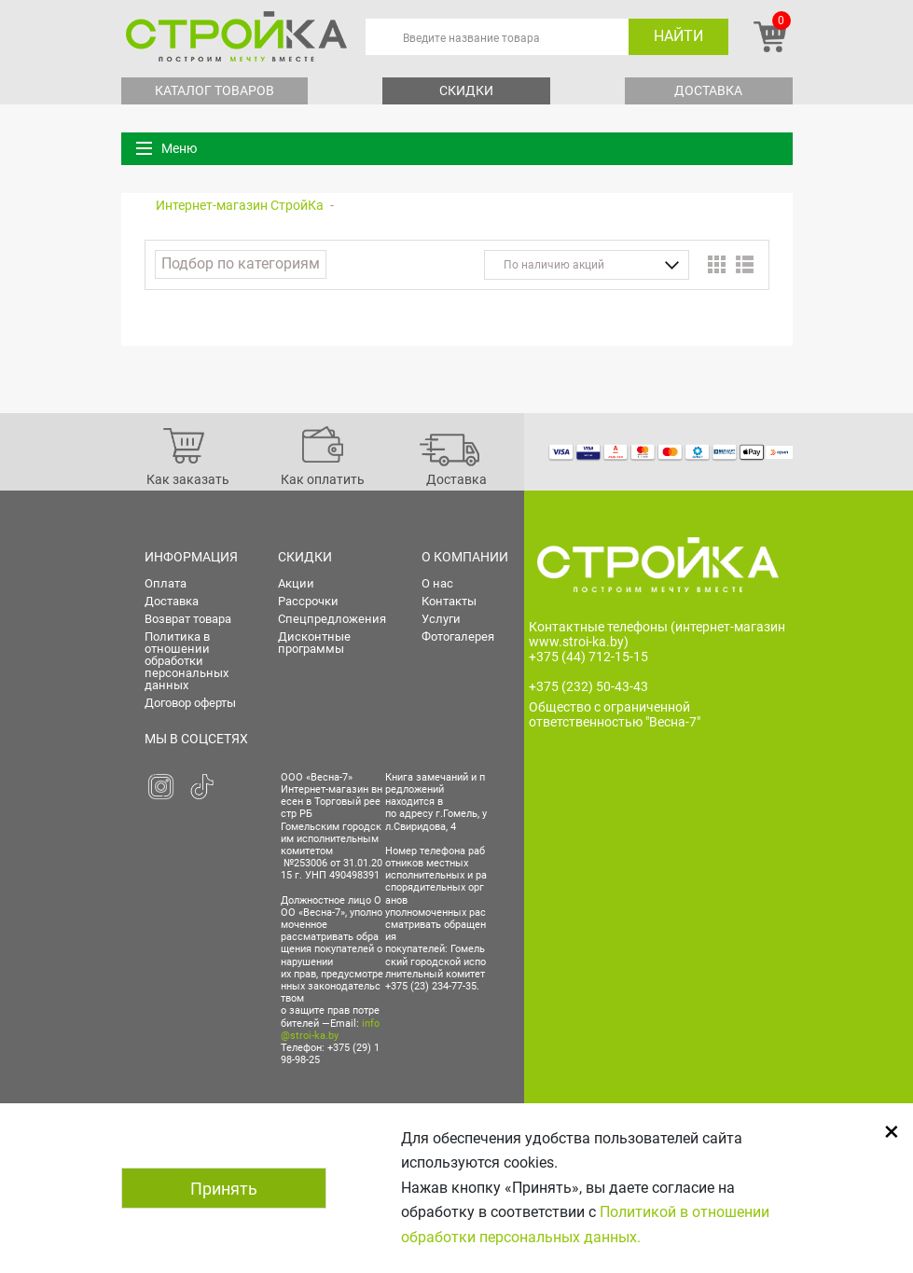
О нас (437, 583)
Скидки (466, 90)
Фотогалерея (458, 636)
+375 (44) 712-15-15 (588, 656)
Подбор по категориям (240, 263)
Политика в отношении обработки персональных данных (186, 660)
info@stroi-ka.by (330, 1029)
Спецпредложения (332, 619)
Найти (678, 36)
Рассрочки (308, 601)
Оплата (166, 583)
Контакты (449, 601)
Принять (223, 1188)
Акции (296, 583)
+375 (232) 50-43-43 (588, 686)
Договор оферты (190, 703)
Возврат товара (188, 619)
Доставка (708, 90)
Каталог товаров (214, 90)
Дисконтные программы (314, 642)
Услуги (441, 619)
